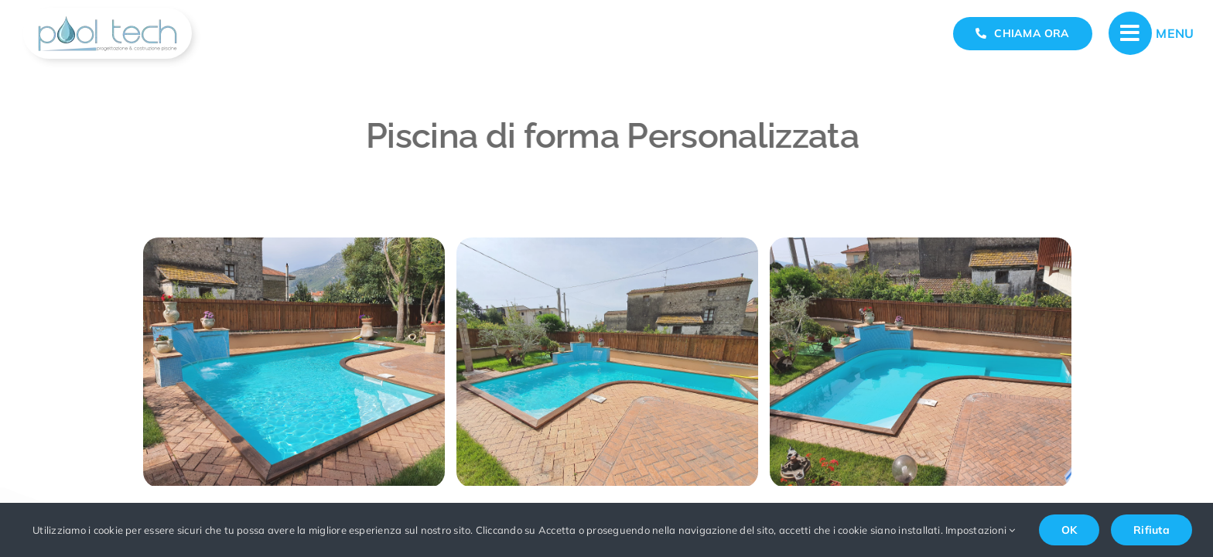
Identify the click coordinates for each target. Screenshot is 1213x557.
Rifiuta (1151, 530)
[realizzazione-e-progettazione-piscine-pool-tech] (107, 14)
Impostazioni (980, 530)
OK (1069, 530)
